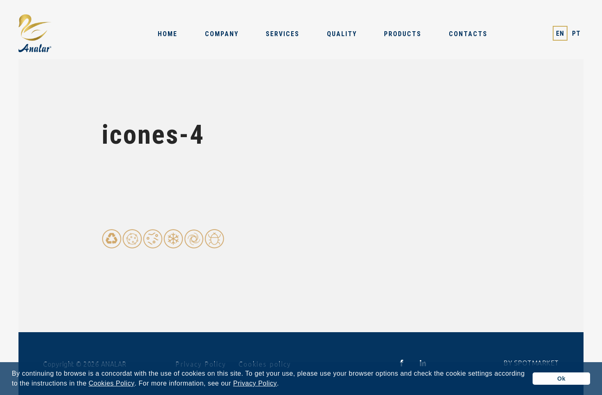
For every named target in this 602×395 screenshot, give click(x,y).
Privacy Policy (255, 383)
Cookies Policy (112, 383)
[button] (282, 384)
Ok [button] (561, 378)
